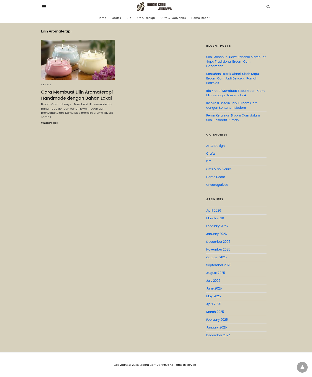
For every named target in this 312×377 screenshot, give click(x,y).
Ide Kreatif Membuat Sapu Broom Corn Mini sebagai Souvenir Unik (235, 93)
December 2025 (218, 241)
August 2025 (215, 273)
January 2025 (216, 327)
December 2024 (218, 335)
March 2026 (215, 218)
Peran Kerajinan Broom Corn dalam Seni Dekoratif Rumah (233, 117)
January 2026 (216, 234)
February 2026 (217, 226)
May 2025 (213, 296)
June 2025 (214, 288)
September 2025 (218, 265)
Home (102, 18)
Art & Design (146, 18)
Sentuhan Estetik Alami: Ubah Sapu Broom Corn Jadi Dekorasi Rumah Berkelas (232, 78)
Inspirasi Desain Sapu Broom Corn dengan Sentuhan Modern (232, 105)
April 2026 (213, 210)
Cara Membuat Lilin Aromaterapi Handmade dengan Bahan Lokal (77, 95)
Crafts (116, 18)
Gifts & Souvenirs (173, 18)
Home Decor (200, 18)
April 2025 (213, 304)
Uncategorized (217, 185)
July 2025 (213, 280)
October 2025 (216, 257)
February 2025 (217, 319)
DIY (129, 18)
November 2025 (218, 249)
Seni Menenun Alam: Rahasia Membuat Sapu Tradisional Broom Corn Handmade (236, 61)
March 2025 (215, 312)
